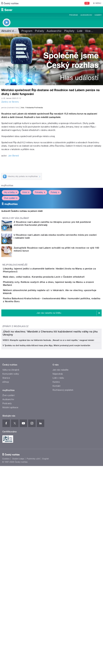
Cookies (6, 610)
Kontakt (56, 537)
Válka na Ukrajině (10, 521)
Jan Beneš (13, 213)
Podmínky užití (33, 610)
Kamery (98, 15)
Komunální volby (10, 525)
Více (89, 31)
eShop (5, 533)
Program (73, 15)
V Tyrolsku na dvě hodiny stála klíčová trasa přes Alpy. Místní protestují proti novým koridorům (46, 497)
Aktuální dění (9, 31)
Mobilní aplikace (10, 559)
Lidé (79, 31)
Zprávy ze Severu (10, 102)
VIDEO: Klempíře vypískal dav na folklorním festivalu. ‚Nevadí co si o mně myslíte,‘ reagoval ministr (48, 492)
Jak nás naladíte (61, 521)
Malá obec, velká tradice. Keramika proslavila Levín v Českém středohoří (54, 339)
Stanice (6, 529)
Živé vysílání (10, 256)
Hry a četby (10, 250)
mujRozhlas (7, 243)
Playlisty (69, 31)
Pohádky (40, 250)
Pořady (39, 31)
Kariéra (56, 533)
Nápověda (58, 525)
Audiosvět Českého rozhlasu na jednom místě (22, 269)
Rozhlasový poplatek (63, 541)
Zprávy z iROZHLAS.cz (15, 411)
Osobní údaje (18, 610)
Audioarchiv (86, 15)
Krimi (25, 250)
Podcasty (7, 555)
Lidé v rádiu (58, 529)
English (45, 610)
